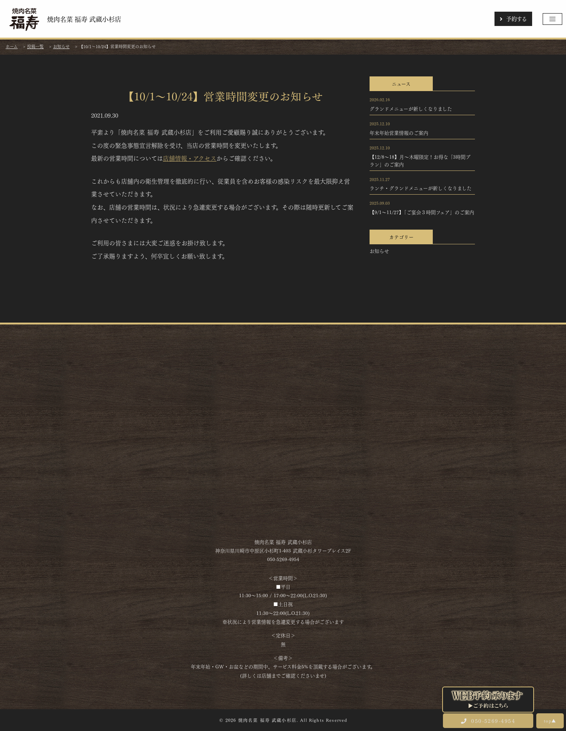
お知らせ (379, 250)
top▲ (550, 720)
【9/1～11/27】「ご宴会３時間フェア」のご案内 (422, 212)
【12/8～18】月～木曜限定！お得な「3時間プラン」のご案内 (420, 160)
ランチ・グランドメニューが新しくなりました (421, 188)
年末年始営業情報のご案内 (399, 132)
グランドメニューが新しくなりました (411, 108)
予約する (513, 18)
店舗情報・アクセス (189, 158)
